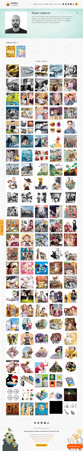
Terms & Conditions (45, 441)
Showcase (41, 4)
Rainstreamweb (49, 436)
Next (44, 61)
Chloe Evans (48, 439)
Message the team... (75, 446)
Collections (35, 4)
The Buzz (51, 4)
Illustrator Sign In (41, 445)
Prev (38, 61)
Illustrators (30, 4)
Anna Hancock (40, 439)
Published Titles (11, 43)
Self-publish (46, 4)
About (55, 4)
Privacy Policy (37, 441)
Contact (59, 4)
